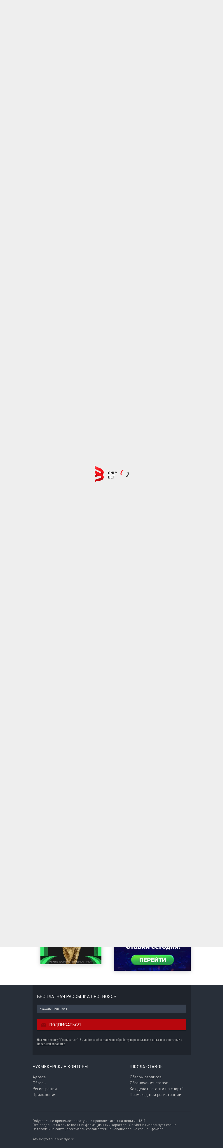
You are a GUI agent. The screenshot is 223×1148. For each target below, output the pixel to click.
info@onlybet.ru (43, 1139)
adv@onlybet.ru (65, 1139)
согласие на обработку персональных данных (129, 1039)
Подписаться (59, 1024)
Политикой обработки (51, 1044)
